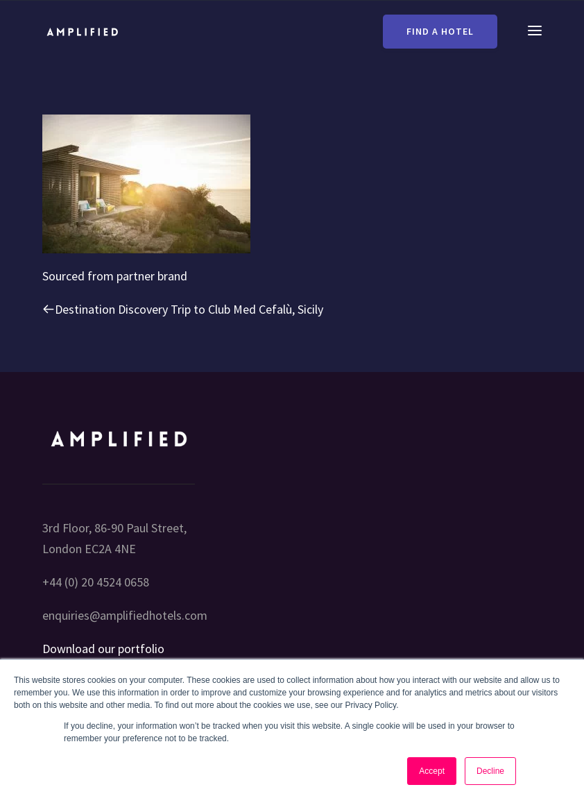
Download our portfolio (103, 649)
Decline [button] (490, 771)
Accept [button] (432, 771)
